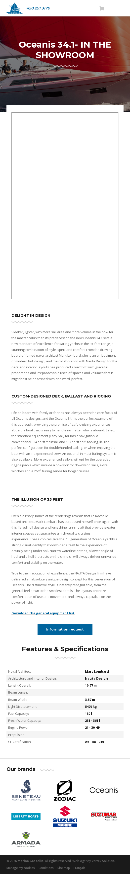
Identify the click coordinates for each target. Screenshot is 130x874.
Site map (63, 868)
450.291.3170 (38, 8)
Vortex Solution (103, 861)
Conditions (46, 868)
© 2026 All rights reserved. (39, 861)
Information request (65, 629)
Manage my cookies (20, 868)
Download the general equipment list (43, 613)
